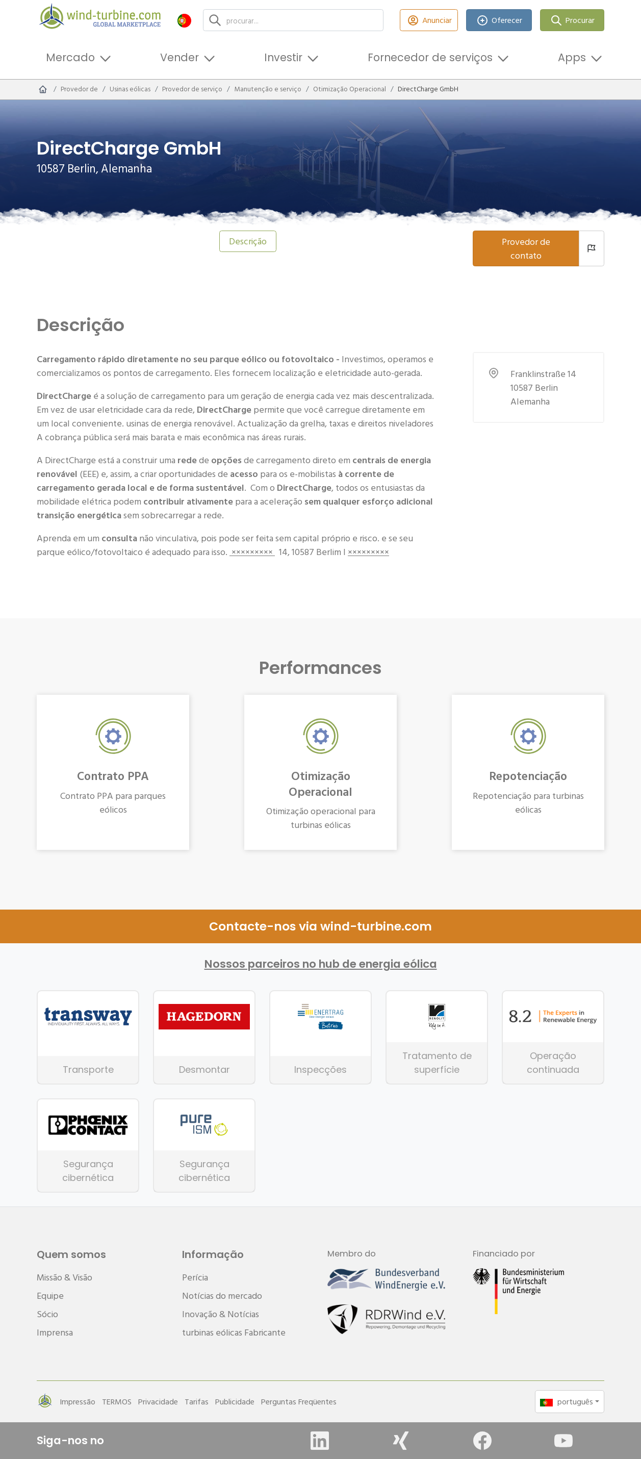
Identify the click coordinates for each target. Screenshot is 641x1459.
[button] (184, 20)
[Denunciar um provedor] (591, 248)
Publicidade (234, 1401)
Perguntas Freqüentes (299, 1401)
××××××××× (252, 552)
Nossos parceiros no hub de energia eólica (320, 964)
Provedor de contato (526, 248)
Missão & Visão (64, 1277)
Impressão (77, 1401)
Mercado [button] (70, 57)
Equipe (50, 1295)
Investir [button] (283, 57)
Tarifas (197, 1401)
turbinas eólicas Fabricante (234, 1332)
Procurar (572, 20)
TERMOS (117, 1401)
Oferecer (499, 20)
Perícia (195, 1277)
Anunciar (429, 20)
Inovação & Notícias (220, 1314)
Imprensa (55, 1332)
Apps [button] (572, 57)
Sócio (47, 1314)
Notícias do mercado (222, 1295)
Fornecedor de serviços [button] (430, 57)
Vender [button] (179, 57)
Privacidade (158, 1401)
